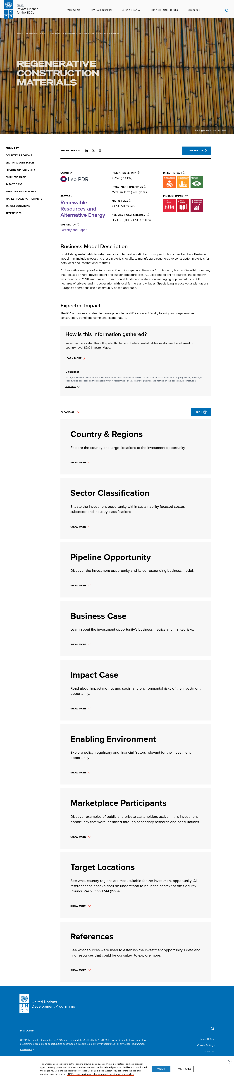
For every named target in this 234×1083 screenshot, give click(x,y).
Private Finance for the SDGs (27, 10)
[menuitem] (31, 148)
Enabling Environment (22, 191)
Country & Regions (19, 155)
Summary (12, 148)
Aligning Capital (131, 10)
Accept (161, 1069)
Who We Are (74, 10)
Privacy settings (229, 1061)
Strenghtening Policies (164, 10)
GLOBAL (20, 5)
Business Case (16, 177)
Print (198, 412)
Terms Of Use (207, 1039)
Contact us (209, 1051)
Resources (194, 10)
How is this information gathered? (106, 334)
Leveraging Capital (101, 10)
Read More (70, 386)
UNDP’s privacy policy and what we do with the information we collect (100, 1074)
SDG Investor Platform (55, 33)
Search (227, 11)
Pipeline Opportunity (20, 170)
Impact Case (14, 184)
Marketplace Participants (24, 199)
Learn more (73, 358)
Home (12, 33)
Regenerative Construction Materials (50, 73)
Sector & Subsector (20, 162)
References (14, 213)
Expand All (68, 412)
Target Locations (18, 206)
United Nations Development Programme (53, 1004)
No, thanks (184, 1069)
